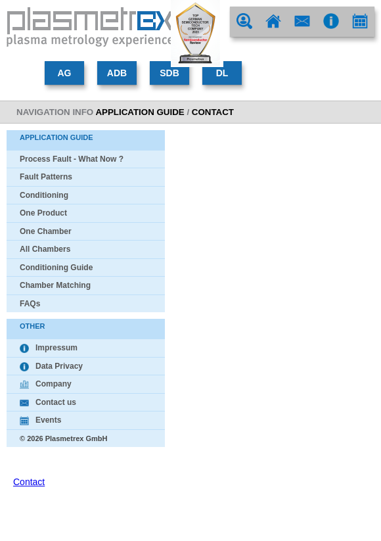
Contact (29, 482)
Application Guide (139, 112)
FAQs (30, 303)
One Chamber (46, 231)
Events (40, 420)
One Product (43, 213)
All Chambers (45, 249)
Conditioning (44, 195)
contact (213, 112)
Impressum (49, 347)
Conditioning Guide (56, 267)
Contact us (48, 402)
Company (46, 383)
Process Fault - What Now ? (71, 159)
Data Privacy (51, 366)
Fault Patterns (46, 176)
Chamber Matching (55, 285)
